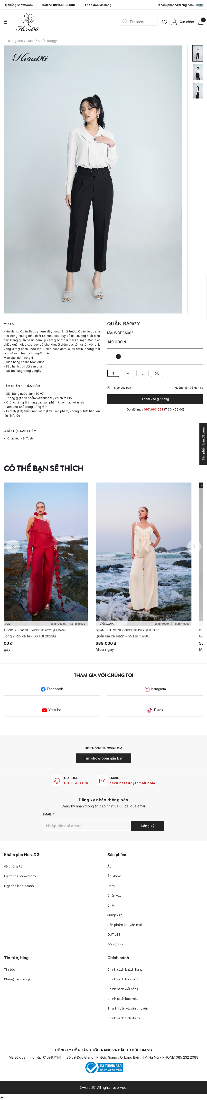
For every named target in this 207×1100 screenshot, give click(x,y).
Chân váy (114, 895)
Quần (111, 905)
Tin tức (9, 969)
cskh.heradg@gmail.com (132, 783)
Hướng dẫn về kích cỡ (189, 387)
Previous (13, 546)
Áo (109, 866)
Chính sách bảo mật (122, 999)
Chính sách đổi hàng (122, 989)
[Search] (140, 21)
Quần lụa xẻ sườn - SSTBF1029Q (134, 636)
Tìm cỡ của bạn (119, 387)
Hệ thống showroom (18, 5)
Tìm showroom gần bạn (103, 758)
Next (194, 546)
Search (124, 21)
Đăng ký (147, 826)
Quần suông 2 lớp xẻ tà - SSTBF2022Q (35, 636)
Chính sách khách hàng (124, 969)
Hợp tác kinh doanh (19, 886)
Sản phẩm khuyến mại (124, 925)
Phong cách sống (17, 979)
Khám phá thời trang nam (180, 5)
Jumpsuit (114, 915)
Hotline (58, 5)
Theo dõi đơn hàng (98, 5)
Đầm (111, 886)
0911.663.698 (77, 783)
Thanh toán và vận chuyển (127, 1008)
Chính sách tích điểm (123, 1018)
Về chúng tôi (13, 866)
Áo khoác (114, 876)
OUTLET (114, 934)
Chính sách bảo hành (123, 979)
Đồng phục (115, 944)
